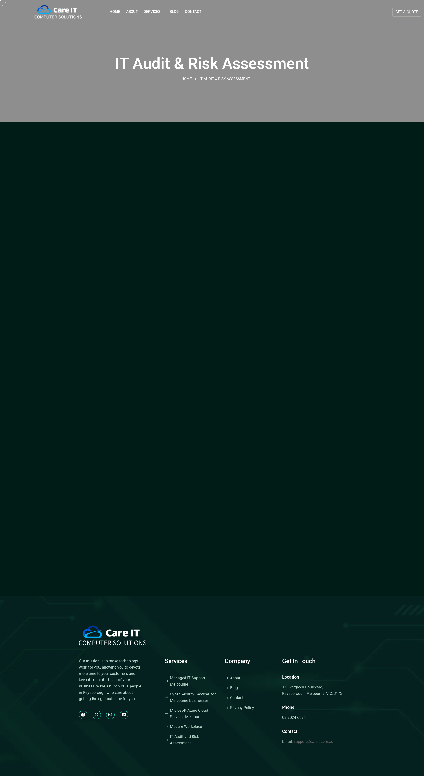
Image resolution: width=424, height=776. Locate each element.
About (132, 11)
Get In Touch (299, 661)
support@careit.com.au (313, 741)
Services (152, 11)
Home (115, 11)
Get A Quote (406, 12)
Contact (193, 11)
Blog (174, 11)
